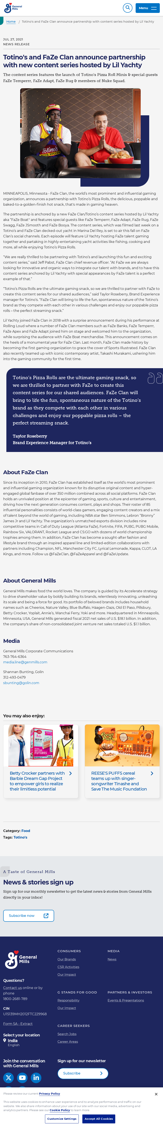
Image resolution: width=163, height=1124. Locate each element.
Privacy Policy (49, 1098)
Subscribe (71, 1073)
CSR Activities (68, 967)
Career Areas (68, 1042)
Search (127, 8)
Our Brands (67, 959)
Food (25, 831)
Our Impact (67, 974)
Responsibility (68, 1000)
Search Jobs (67, 1034)
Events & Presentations (126, 1000)
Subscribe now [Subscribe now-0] (21, 916)
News (112, 959)
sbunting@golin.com (21, 683)
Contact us (12, 988)
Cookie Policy (60, 1114)
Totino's (20, 837)
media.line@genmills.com (25, 662)
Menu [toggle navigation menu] (148, 8)
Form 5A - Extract (18, 1024)
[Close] (156, 1098)
